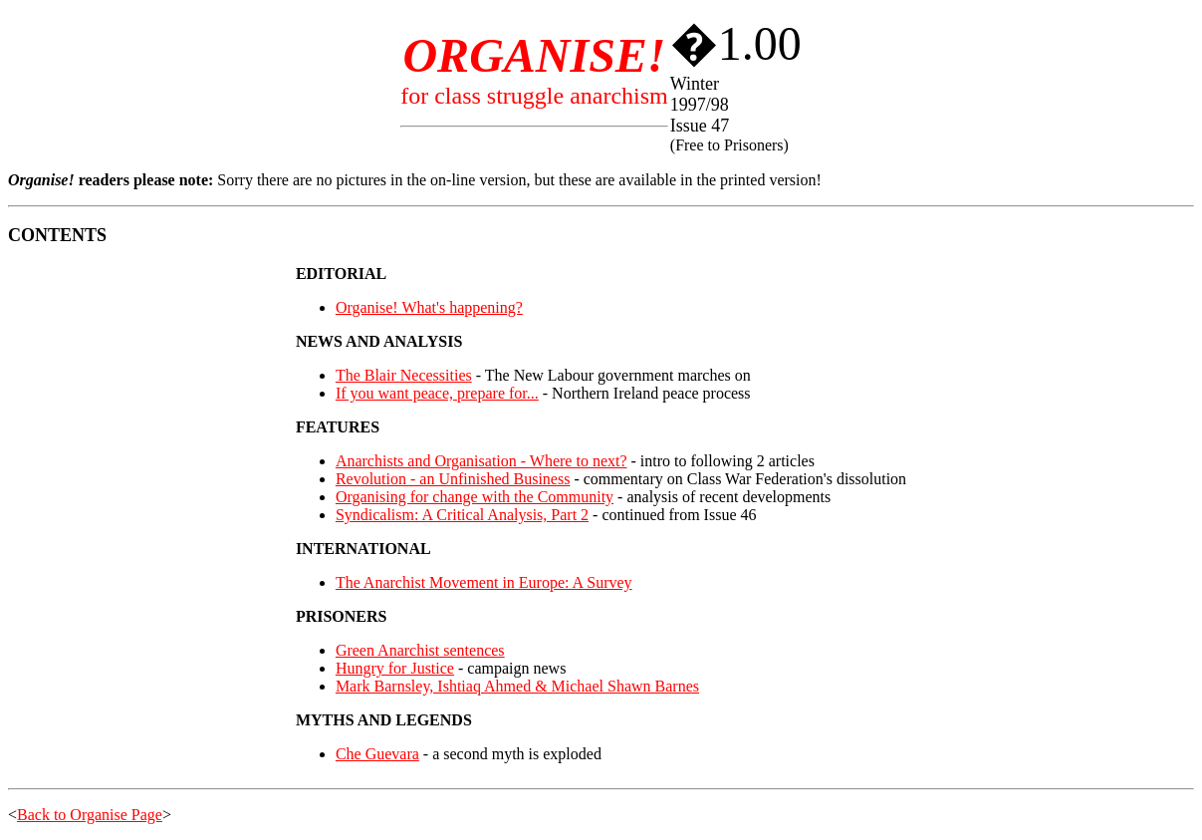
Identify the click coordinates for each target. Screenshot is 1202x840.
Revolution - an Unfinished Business (453, 478)
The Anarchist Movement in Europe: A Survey (484, 582)
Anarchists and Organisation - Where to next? (481, 460)
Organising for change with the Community (474, 496)
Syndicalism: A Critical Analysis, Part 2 (462, 514)
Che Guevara (377, 753)
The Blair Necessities (404, 375)
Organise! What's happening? (429, 307)
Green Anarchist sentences (420, 650)
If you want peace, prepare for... (437, 393)
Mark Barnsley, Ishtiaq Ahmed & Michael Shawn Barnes (517, 686)
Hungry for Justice (395, 668)
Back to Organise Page (89, 814)
